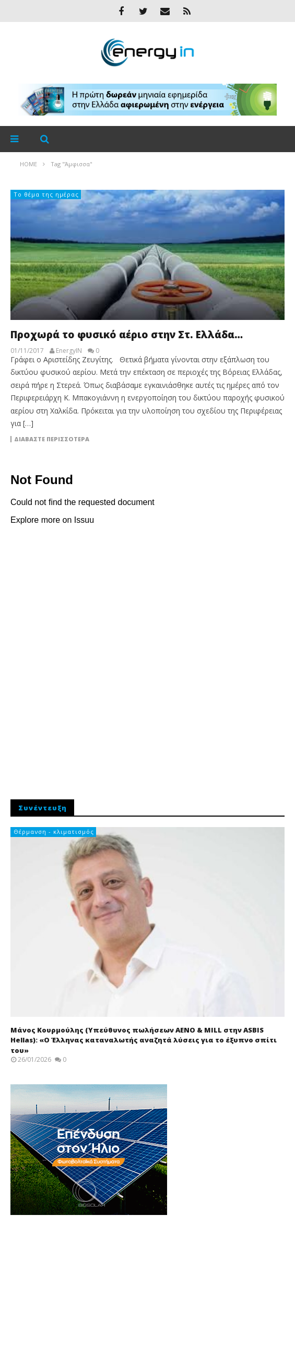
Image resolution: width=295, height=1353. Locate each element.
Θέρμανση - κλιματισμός (54, 831)
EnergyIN (69, 351)
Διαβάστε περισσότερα (51, 439)
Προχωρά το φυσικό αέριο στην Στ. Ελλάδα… (126, 334)
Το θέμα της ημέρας (46, 194)
